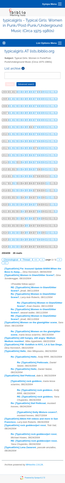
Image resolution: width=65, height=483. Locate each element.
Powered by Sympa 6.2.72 (35, 478)
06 (31, 92)
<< (35, 259)
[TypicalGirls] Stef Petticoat (20, 375)
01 (10, 99)
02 (14, 99)
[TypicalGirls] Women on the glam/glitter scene (31, 322)
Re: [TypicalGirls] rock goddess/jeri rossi (34, 434)
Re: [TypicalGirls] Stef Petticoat (28, 403)
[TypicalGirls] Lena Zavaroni (20, 447)
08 (39, 92)
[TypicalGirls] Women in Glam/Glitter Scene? (29, 275)
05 (27, 92)
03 (19, 92)
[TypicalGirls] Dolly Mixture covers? (37, 412)
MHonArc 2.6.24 (34, 464)
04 (23, 92)
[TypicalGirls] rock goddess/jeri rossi (25, 425)
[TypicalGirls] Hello (15, 351)
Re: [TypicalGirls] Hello (24, 356)
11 (52, 92)
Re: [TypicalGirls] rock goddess (34, 390)
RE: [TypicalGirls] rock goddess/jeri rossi (34, 441)
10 (48, 92)
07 (35, 92)
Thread (27, 259)
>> (5, 263)
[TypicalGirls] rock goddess (26, 381)
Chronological (11, 259)
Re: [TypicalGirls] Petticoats (32, 362)
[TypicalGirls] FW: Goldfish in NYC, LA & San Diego (33, 344)
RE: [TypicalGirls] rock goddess (35, 396)
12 (56, 92)
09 (43, 92)
